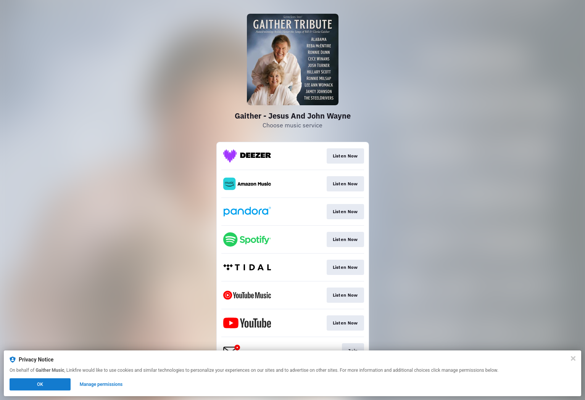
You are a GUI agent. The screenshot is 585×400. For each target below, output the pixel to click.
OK (40, 384)
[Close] (573, 358)
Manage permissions (101, 384)
